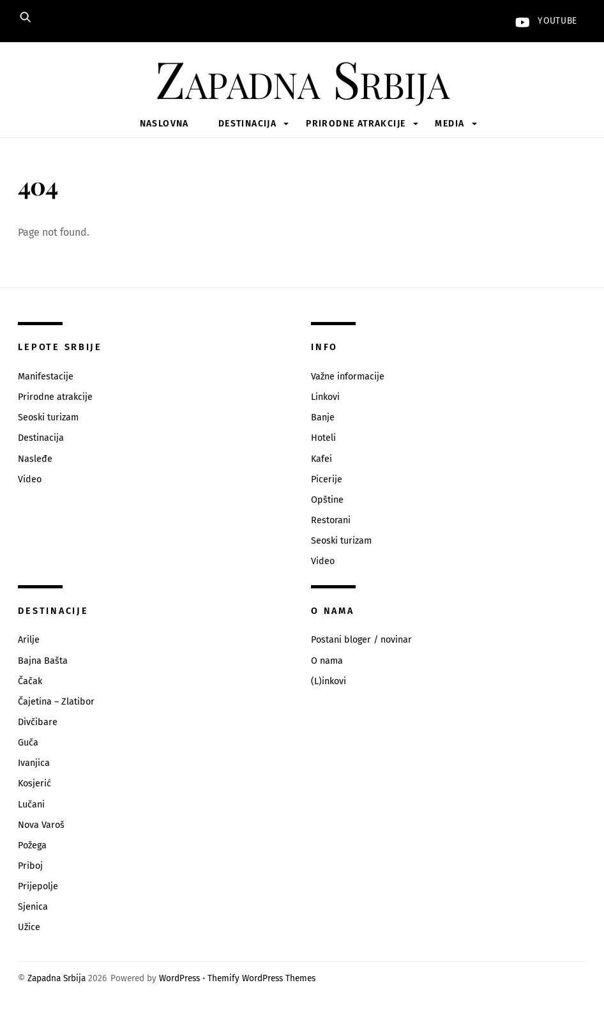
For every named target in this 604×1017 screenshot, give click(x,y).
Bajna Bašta (43, 660)
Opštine (327, 499)
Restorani (331, 520)
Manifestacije (45, 376)
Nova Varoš (41, 825)
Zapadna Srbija (56, 978)
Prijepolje (38, 886)
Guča (28, 742)
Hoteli (323, 437)
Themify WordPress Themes (261, 978)
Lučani (31, 804)
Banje (323, 417)
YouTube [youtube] (543, 20)
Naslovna (164, 123)
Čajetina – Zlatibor (56, 701)
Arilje (29, 639)
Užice (29, 927)
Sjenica (33, 906)
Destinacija (247, 123)
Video (30, 479)
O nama (327, 660)
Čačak (30, 681)
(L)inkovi (328, 681)
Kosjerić (34, 783)
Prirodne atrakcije (355, 123)
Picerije (326, 479)
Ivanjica (34, 763)
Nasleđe (35, 459)
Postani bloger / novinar (361, 639)
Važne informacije (347, 376)
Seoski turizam (48, 417)
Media (449, 123)
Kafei (321, 459)
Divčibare (37, 722)
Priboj (30, 865)
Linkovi (325, 397)
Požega (32, 845)
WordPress (179, 978)
